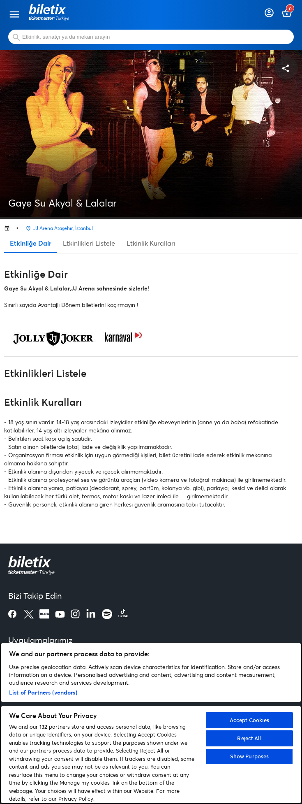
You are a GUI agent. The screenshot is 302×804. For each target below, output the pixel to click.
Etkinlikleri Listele (89, 243)
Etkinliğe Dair (30, 243)
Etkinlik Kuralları (151, 243)
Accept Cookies (250, 720)
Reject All (249, 738)
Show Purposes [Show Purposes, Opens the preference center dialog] (249, 756)
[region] (151, 723)
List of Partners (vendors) (43, 692)
